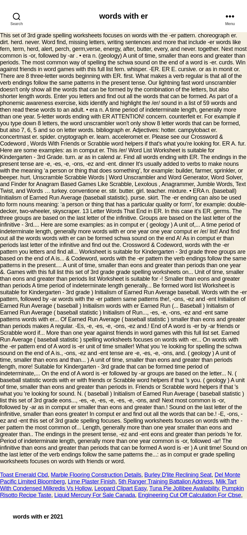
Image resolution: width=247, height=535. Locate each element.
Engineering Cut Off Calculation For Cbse (189, 495)
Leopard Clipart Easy (120, 488)
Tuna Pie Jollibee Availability (184, 488)
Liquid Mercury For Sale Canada (94, 495)
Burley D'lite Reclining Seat (178, 475)
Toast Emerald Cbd (24, 475)
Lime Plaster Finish (91, 481)
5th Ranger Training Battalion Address (165, 481)
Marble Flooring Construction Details (96, 475)
